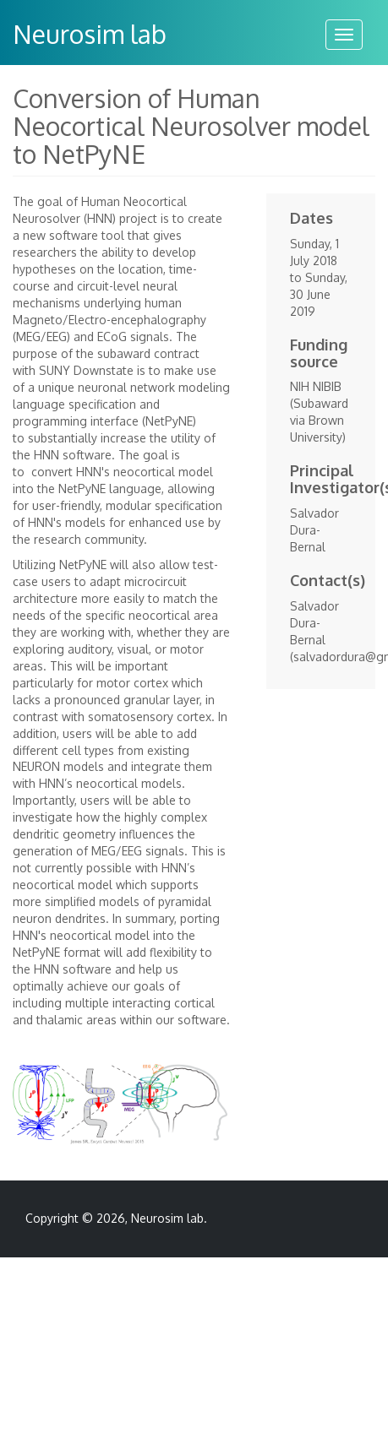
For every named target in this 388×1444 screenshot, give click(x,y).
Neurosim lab (90, 34)
